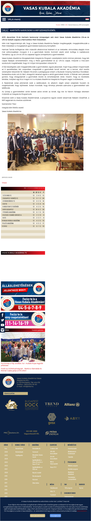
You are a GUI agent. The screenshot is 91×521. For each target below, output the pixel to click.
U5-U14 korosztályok (53, 458)
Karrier (81, 488)
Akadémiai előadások (71, 473)
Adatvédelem (82, 511)
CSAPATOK (53, 445)
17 (28, 187)
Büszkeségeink (36, 476)
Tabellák (70, 457)
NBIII (25, 187)
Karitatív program (73, 469)
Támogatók (9, 393)
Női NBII (36, 187)
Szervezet (35, 452)
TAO (65, 484)
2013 (66, 24)
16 (30, 187)
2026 (6, 452)
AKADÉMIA (35, 445)
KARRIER (82, 484)
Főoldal (58, 24)
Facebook (53, 495)
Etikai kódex (35, 483)
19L (39, 187)
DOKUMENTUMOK (69, 493)
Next (42, 220)
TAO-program (68, 488)
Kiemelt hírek (19, 448)
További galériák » (38, 330)
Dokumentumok (69, 497)
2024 (6, 459)
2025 (6, 455)
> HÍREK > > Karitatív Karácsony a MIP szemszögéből (72, 24)
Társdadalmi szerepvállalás (72, 478)
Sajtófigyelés (19, 455)
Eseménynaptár (72, 448)
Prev (4, 220)
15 (31, 187)
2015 (6, 490)
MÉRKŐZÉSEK (72, 445)
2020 (6, 472)
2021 (6, 469)
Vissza (4, 183)
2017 (6, 483)
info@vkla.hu (28, 386)
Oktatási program (73, 466)
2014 (6, 493)
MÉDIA (52, 484)
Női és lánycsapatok (54, 463)
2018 (6, 479)
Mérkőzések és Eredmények (72, 452)
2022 (6, 466)
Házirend (35, 479)
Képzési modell (36, 473)
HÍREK (6, 445)
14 (33, 187)
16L (41, 187)
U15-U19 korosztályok (53, 452)
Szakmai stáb (54, 448)
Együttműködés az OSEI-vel (37, 468)
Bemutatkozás (36, 448)
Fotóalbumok (53, 488)
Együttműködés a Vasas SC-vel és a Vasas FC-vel (37, 462)
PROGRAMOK (72, 462)
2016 (6, 486)
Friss (6, 448)
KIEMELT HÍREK (20, 445)
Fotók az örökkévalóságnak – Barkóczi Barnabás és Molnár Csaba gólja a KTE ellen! (21, 370)
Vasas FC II (53, 467)
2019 (6, 476)
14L (43, 187)
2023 (6, 462)
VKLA (5, 30)
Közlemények (19, 452)
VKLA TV (52, 491)
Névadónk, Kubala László (37, 456)
